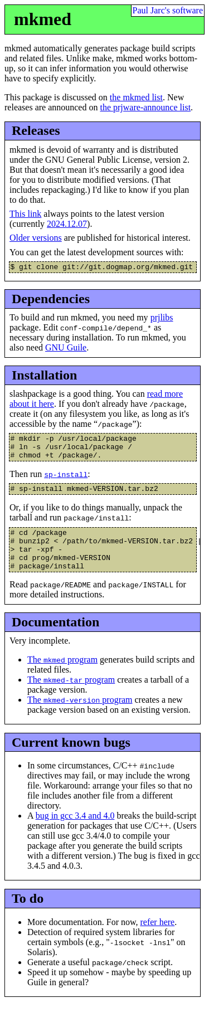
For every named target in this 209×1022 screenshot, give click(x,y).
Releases (36, 130)
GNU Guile (65, 349)
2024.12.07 (67, 223)
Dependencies (51, 300)
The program (62, 677)
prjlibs (161, 319)
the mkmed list (136, 97)
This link (25, 213)
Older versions (35, 237)
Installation (44, 376)
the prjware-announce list (145, 107)
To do (27, 915)
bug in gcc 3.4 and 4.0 (75, 833)
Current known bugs (71, 759)
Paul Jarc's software (168, 10)
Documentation (55, 639)
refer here (157, 938)
